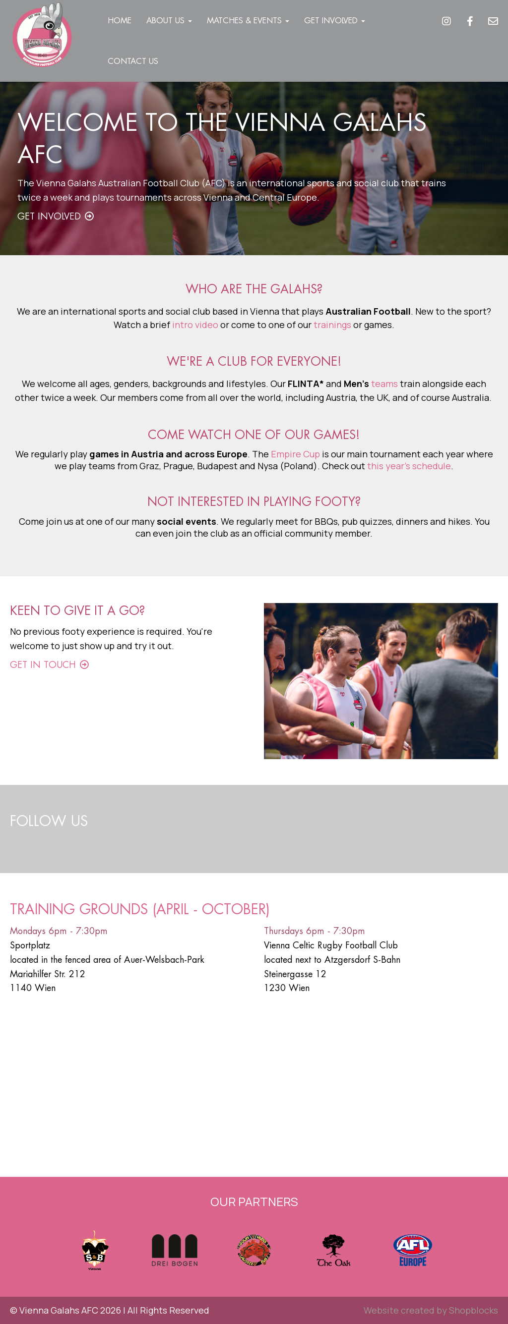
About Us (169, 20)
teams (384, 383)
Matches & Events (248, 20)
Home (119, 20)
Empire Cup (295, 454)
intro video (195, 325)
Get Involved (334, 20)
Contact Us (133, 61)
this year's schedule (409, 466)
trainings (332, 325)
